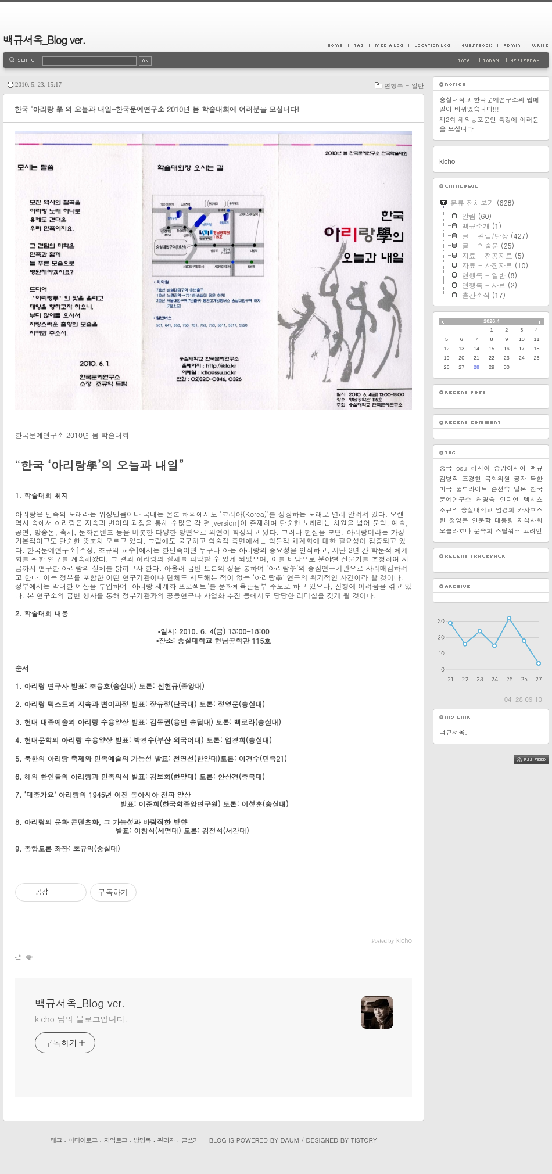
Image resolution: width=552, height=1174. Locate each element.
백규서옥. (453, 732)
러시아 (480, 468)
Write (537, 45)
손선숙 (500, 488)
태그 (56, 1140)
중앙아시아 (510, 468)
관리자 (166, 1140)
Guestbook (476, 45)
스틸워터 (508, 530)
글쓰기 (190, 1140)
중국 (445, 468)
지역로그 (115, 1140)
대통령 (504, 520)
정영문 (458, 520)
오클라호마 (455, 530)
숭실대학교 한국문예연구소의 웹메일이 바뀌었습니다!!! (489, 104)
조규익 (448, 509)
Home (338, 45)
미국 (445, 488)
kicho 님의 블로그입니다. (81, 1019)
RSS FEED (540, 759)
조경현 (471, 478)
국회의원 (497, 478)
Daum (290, 1140)
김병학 (448, 478)
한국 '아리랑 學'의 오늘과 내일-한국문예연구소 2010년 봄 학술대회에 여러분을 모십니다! (157, 109)
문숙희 (483, 530)
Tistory (364, 1140)
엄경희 (505, 509)
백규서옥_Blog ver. (44, 40)
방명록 (142, 1140)
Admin (511, 45)
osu (461, 468)
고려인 (532, 530)
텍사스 (533, 499)
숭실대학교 (477, 509)
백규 (536, 468)
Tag (358, 45)
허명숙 (485, 499)
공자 (520, 478)
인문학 (481, 520)
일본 (520, 488)
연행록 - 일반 (404, 85)
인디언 (509, 499)
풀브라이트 (472, 488)
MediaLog (388, 45)
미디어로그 (83, 1140)
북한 (536, 478)
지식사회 (530, 520)
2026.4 (491, 321)
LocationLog (432, 45)
